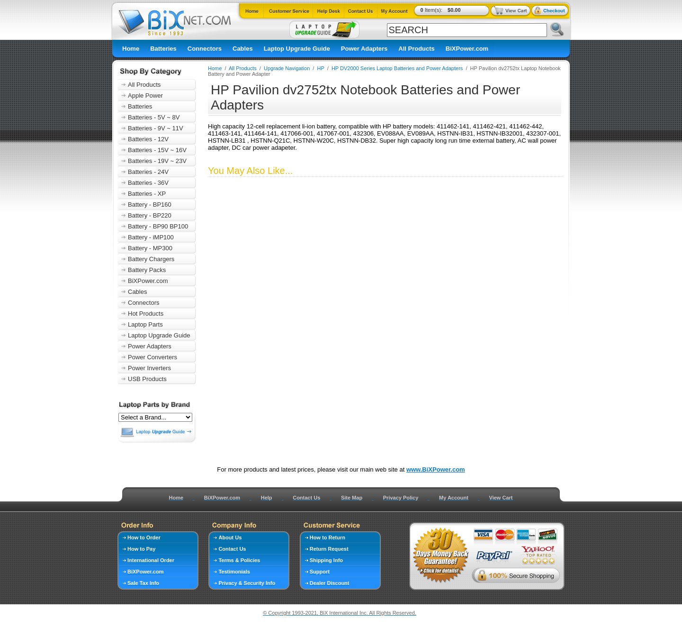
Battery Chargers (151, 259)
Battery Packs (147, 269)
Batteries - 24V (148, 171)
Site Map (351, 497)
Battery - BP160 (149, 204)
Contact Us (306, 497)
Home (130, 48)
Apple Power (145, 95)
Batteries (163, 48)
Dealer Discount (330, 583)
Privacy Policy (401, 497)
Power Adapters (364, 48)
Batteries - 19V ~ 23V (157, 160)
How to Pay (141, 549)
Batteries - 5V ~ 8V (153, 117)
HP (320, 68)
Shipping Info (326, 560)
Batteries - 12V (148, 139)
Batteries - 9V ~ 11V (155, 128)
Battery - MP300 (150, 248)
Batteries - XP (147, 193)
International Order (150, 560)
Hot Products (145, 313)
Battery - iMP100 (151, 237)
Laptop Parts (145, 324)
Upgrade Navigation (287, 68)
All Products (416, 48)
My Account (453, 497)
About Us (230, 537)
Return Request (329, 549)
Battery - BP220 (149, 215)
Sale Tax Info (143, 583)
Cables (243, 48)
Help (266, 497)
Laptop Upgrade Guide (297, 48)
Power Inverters (149, 368)
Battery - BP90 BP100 (158, 226)
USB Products (147, 378)
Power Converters (152, 357)
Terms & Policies (239, 560)
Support (320, 571)
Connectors (205, 48)
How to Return (327, 537)
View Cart (501, 497)
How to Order (144, 537)
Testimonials (234, 571)
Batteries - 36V (148, 182)
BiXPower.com (467, 48)
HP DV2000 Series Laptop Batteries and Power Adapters (397, 68)
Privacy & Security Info (246, 583)
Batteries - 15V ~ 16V (157, 150)
